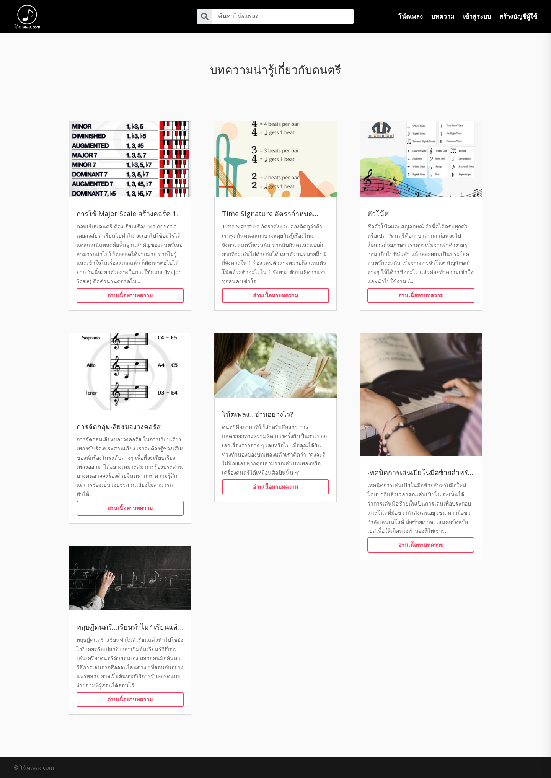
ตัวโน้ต (378, 213)
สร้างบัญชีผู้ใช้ (518, 16)
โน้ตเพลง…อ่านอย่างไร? (257, 414)
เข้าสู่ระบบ (477, 16)
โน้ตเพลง (410, 16)
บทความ (443, 16)
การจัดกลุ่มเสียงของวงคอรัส (119, 426)
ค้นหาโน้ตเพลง (238, 15)
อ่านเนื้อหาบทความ (130, 295)
